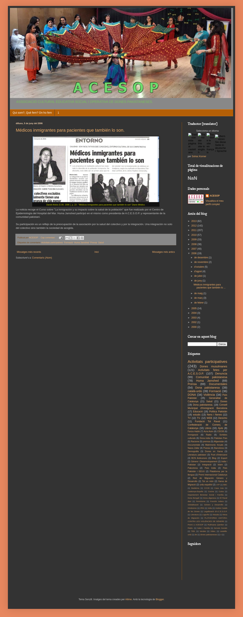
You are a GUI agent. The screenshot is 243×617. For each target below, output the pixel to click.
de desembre (201, 257)
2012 (194, 225)
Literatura (195, 514)
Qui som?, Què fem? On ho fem (32, 112)
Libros (208, 428)
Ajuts (220, 428)
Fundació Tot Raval (207, 421)
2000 (194, 327)
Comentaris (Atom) (42, 257)
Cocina (211, 491)
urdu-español (206, 484)
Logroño (205, 514)
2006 (194, 253)
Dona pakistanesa (207, 387)
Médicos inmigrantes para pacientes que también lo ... (210, 286)
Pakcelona (193, 468)
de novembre (201, 262)
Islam (220, 464)
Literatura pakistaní (197, 454)
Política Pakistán (218, 411)
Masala (216, 514)
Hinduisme (192, 508)
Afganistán (219, 441)
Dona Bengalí (193, 498)
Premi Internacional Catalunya (213, 474)
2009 (194, 239)
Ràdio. (190, 528)
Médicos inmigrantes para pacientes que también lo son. (70, 130)
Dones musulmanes (213, 366)
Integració (206, 464)
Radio (209, 435)
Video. (213, 531)
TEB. (193, 531)
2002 (194, 322)
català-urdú (195, 391)
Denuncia (221, 373)
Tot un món (208, 481)
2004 (194, 313)
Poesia (206, 448)
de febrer (199, 302)
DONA (192, 394)
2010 (194, 235)
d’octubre (199, 266)
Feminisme (200, 501)
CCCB (206, 488)
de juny (198, 280)
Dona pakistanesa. (203, 404)
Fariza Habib (194, 431)
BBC (225, 485)
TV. (199, 418)
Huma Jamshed (81, 242)
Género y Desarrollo (213, 505)
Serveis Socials (220, 528)
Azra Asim (208, 431)
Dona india (205, 438)
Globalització (193, 505)
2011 (194, 230)
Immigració (193, 435)
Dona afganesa (209, 498)
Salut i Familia (203, 528)
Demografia (193, 451)
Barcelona (219, 448)
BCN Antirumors (199, 458)
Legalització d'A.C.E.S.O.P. (215, 511)
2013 (194, 221)
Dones (223, 401)
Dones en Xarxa (214, 451)
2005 (194, 308)
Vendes (203, 531)
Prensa (93, 242)
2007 (194, 248)
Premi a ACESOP (195, 525)
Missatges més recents (29, 252)
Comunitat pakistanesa (211, 377)
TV (189, 418)
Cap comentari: (48, 237)
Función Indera (217, 501)
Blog (214, 458)
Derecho (222, 418)
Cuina (221, 491)
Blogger (160, 599)
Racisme (195, 441)
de (196, 534)
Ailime (128, 599)
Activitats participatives (52, 242)
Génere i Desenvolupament (204, 461)
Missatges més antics (163, 252)
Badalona (195, 488)
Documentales (218, 384)
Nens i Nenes (214, 414)
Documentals (194, 445)
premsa (206, 441)
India (210, 508)
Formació (68, 242)
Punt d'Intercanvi (219, 454)
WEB (209, 418)
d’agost (198, 271)
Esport (224, 458)
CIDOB (220, 431)
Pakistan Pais (220, 438)
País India (210, 468)
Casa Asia (219, 488)
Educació (198, 411)
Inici (96, 252)
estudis (197, 414)
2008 (194, 244)
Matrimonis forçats (214, 445)
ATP (218, 485)
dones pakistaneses (208, 534)
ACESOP (215, 195)
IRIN (202, 508)
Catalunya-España (195, 491)
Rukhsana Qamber (216, 525)
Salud (101, 242)
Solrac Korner (199, 156)
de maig (198, 293)
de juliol (198, 276)
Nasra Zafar (193, 448)
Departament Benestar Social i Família (205, 495)
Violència (209, 394)
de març (198, 298)
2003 (194, 317)
